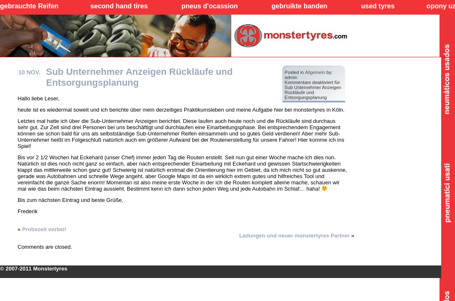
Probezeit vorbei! (44, 229)
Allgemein (315, 72)
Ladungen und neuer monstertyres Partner (294, 235)
